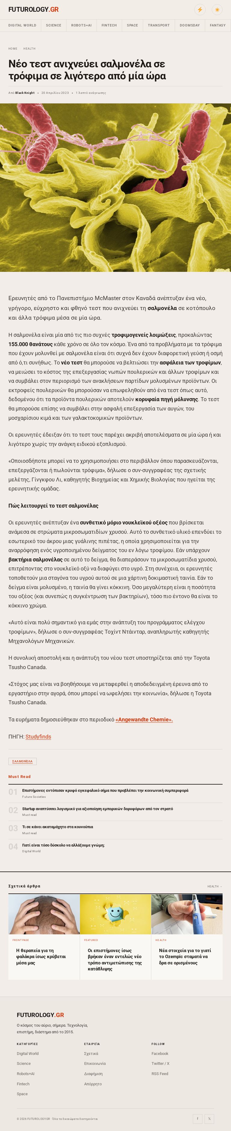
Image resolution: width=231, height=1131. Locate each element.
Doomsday (190, 25)
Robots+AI (81, 25)
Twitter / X (160, 1063)
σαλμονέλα (22, 761)
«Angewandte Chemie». (144, 719)
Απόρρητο (93, 1084)
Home (12, 48)
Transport (159, 25)
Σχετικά (91, 1053)
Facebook (160, 1053)
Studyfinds (38, 736)
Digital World (22, 25)
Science (53, 25)
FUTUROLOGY (33, 9)
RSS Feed (160, 1073)
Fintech (109, 25)
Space (132, 25)
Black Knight (24, 92)
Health (29, 48)
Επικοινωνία (95, 1063)
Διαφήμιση (93, 1073)
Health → (215, 886)
